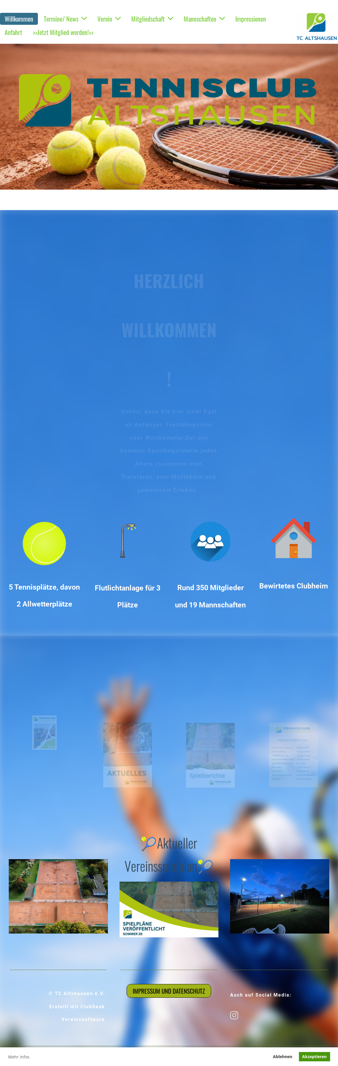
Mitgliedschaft (152, 18)
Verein (109, 18)
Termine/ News (65, 18)
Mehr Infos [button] (18, 1057)
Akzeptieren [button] (314, 1056)
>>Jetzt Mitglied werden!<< (63, 32)
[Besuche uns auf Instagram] (234, 1015)
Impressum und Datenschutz (169, 990)
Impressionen (250, 18)
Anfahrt (13, 32)
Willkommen (19, 18)
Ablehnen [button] (282, 1056)
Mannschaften (204, 18)
